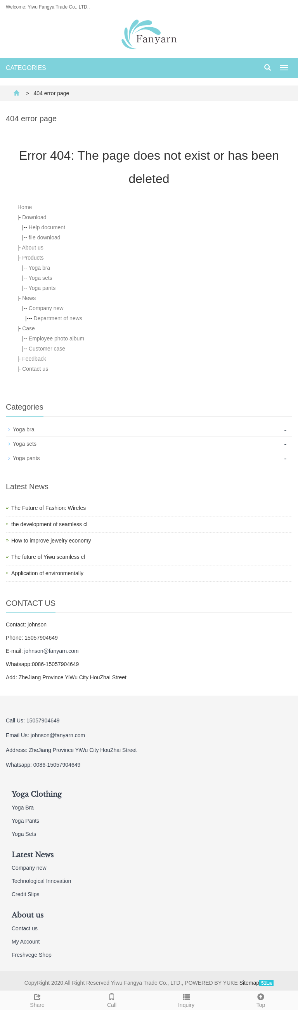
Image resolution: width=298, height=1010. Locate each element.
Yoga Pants (25, 821)
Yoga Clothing (37, 794)
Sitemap (249, 983)
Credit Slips (26, 894)
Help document (47, 227)
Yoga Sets (24, 834)
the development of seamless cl (49, 524)
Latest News (33, 855)
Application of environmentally (47, 573)
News (29, 298)
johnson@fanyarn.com (51, 651)
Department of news (58, 318)
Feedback (34, 359)
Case (28, 328)
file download (45, 237)
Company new (46, 308)
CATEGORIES (26, 68)
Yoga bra (39, 268)
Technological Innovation (41, 881)
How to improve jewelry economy (51, 540)
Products (32, 258)
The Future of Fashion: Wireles (48, 508)
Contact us (35, 369)
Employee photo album (56, 338)
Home (24, 207)
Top (261, 999)
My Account (26, 941)
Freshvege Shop (32, 955)
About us (32, 247)
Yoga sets (40, 278)
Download (34, 217)
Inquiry (186, 999)
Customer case (47, 348)
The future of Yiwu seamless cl (48, 557)
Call (111, 999)
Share (37, 999)
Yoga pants (42, 288)
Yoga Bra (23, 807)
